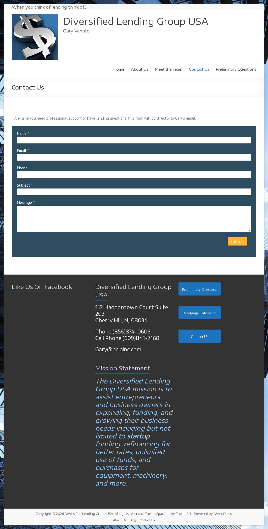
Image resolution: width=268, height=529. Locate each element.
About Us (139, 68)
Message (24, 202)
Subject (23, 185)
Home (119, 68)
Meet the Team (168, 68)
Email (21, 150)
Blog (133, 520)
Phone (22, 167)
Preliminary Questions (236, 68)
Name (21, 133)
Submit (237, 241)
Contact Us (199, 68)
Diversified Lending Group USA (135, 21)
